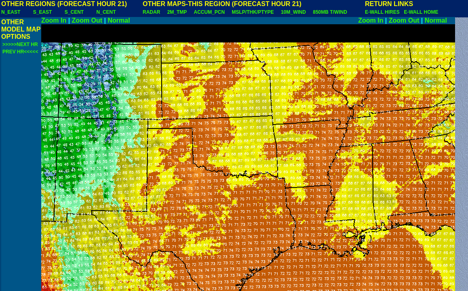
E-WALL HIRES (383, 12)
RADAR (151, 12)
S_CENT (74, 12)
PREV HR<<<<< (20, 52)
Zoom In (53, 20)
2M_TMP (177, 12)
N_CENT (106, 12)
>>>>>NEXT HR (20, 44)
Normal (119, 20)
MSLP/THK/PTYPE (253, 12)
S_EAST (42, 12)
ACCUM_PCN (209, 12)
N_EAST (10, 12)
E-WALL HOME (421, 12)
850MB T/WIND (330, 12)
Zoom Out (87, 20)
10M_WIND (293, 12)
